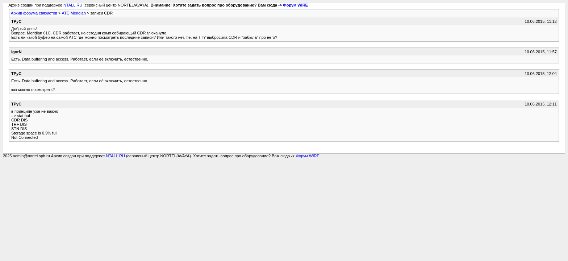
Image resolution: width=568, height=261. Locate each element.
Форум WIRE (295, 5)
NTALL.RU (72, 5)
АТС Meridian (73, 13)
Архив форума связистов (34, 13)
